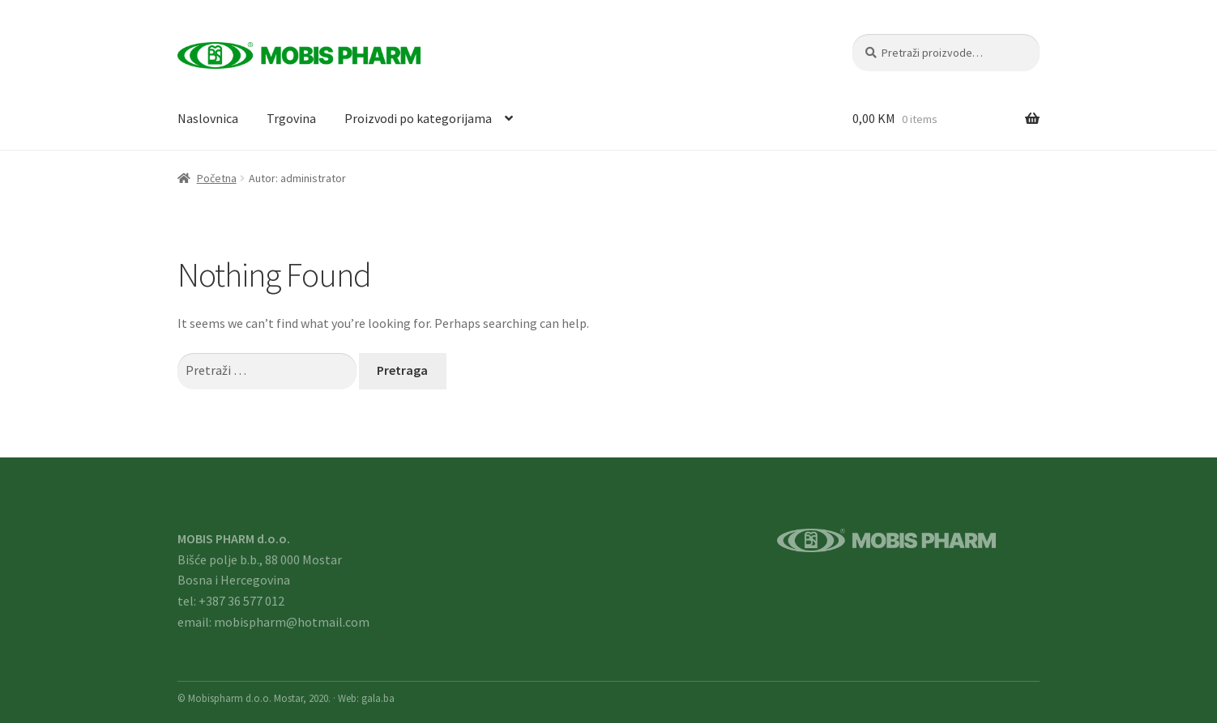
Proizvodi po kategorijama (418, 118)
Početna (217, 178)
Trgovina (291, 118)
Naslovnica (207, 118)
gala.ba (378, 697)
